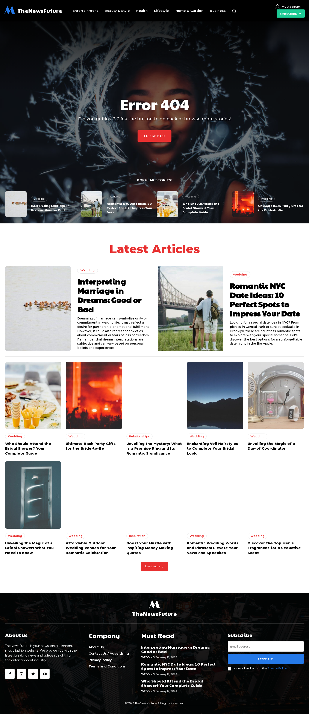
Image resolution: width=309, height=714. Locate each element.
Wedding (39, 198)
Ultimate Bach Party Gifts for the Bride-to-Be (280, 207)
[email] (266, 648)
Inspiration (137, 537)
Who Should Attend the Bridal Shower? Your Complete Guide (200, 207)
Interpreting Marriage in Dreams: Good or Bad (50, 207)
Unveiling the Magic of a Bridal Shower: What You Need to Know (29, 549)
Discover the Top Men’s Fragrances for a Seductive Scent (274, 549)
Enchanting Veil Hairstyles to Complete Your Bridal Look (212, 450)
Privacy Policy (277, 669)
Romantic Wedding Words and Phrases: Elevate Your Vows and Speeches (212, 549)
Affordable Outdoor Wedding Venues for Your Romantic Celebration (91, 549)
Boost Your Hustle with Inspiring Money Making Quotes (149, 549)
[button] (234, 10)
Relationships (139, 437)
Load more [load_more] (154, 567)
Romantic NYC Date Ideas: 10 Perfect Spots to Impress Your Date (129, 207)
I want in (265, 659)
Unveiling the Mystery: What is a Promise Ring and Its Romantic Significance (154, 450)
